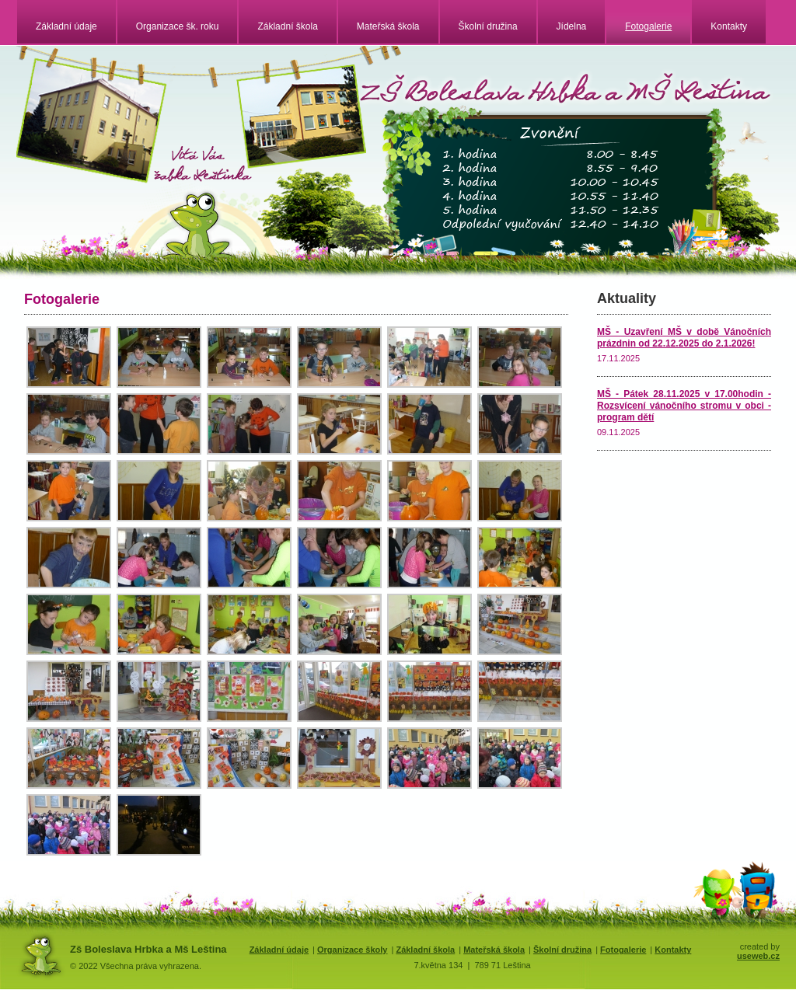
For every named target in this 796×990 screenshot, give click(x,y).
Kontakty (728, 26)
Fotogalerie (648, 26)
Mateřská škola (388, 26)
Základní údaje (66, 26)
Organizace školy (352, 949)
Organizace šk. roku (177, 26)
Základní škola (287, 26)
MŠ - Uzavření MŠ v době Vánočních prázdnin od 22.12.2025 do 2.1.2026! (684, 337)
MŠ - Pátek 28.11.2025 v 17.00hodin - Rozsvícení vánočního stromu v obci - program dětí (684, 406)
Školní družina (488, 26)
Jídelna (572, 26)
